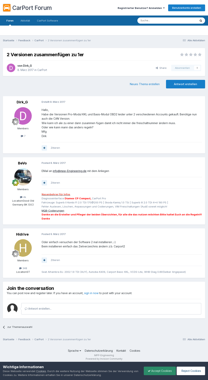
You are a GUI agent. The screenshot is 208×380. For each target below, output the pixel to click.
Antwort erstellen (185, 84)
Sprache (74, 350)
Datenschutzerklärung (99, 350)
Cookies (135, 350)
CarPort (42, 70)
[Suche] (157, 20)
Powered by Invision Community (104, 358)
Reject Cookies (191, 370)
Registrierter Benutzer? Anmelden (141, 8)
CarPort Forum (27, 8)
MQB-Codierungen (53, 210)
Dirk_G (27, 65)
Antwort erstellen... (38, 308)
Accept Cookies (160, 370)
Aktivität (25, 20)
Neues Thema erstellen (145, 84)
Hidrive (22, 234)
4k (23, 197)
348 (23, 268)
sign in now (91, 293)
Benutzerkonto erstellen (186, 7)
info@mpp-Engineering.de (69, 171)
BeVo (22, 163)
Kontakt (121, 350)
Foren (10, 22)
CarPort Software (47, 20)
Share (161, 67)
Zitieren (55, 147)
